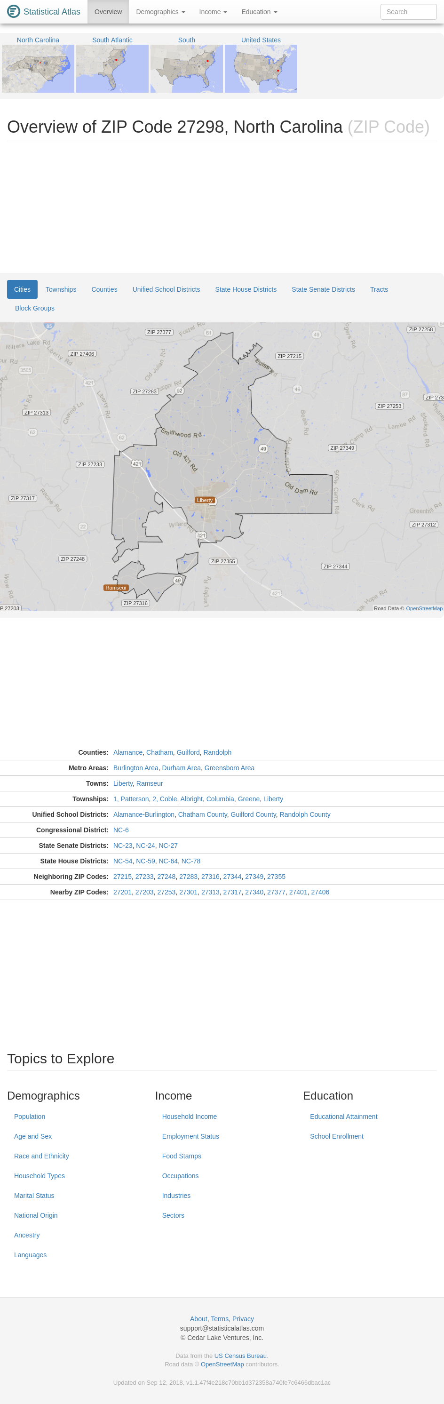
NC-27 (168, 845)
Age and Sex (33, 1136)
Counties (104, 289)
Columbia (220, 799)
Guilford (188, 752)
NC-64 (168, 861)
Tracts (379, 289)
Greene (249, 799)
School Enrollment (337, 1136)
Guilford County (253, 814)
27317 (232, 892)
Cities (22, 289)
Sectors (173, 1215)
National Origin (36, 1215)
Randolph (217, 752)
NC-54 (122, 861)
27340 (254, 892)
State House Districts (246, 289)
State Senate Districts (323, 289)
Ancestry (27, 1235)
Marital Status (34, 1195)
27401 (298, 892)
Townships (61, 289)
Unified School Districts (166, 289)
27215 (122, 876)
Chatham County (202, 814)
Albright (191, 799)
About (198, 1319)
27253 (166, 892)
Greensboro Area (230, 768)
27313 (210, 892)
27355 (276, 876)
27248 (166, 876)
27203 (144, 892)
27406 (320, 892)
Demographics (160, 12)
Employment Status (190, 1136)
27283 (188, 876)
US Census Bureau (240, 1355)
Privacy (243, 1319)
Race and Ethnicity (41, 1156)
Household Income (189, 1116)
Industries (176, 1195)
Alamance (128, 752)
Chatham (159, 752)
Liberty (123, 783)
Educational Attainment (343, 1116)
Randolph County (305, 814)
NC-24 (145, 845)
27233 (144, 876)
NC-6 (121, 830)
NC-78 (191, 861)
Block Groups (35, 308)
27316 (210, 876)
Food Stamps (181, 1156)
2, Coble (164, 799)
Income (213, 12)
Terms (220, 1319)
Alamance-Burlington (143, 814)
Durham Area (181, 768)
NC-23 (122, 845)
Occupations (180, 1176)
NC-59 (145, 861)
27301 (188, 892)
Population (29, 1116)
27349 (254, 876)
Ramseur (149, 783)
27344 (232, 876)
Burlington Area (136, 768)
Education (259, 12)
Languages (30, 1255)
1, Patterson (131, 799)
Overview (108, 12)
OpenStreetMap (222, 1364)
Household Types (39, 1176)
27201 (122, 892)
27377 (276, 892)
